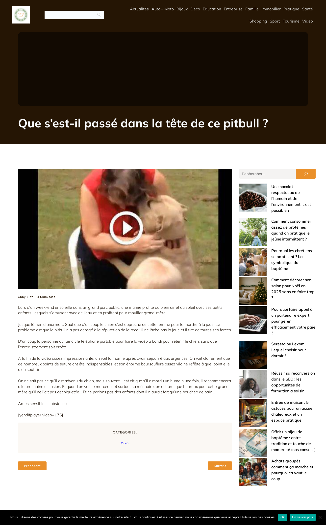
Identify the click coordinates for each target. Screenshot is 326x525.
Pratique (291, 9)
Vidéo (307, 21)
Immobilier (271, 9)
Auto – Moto (162, 9)
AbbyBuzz (25, 297)
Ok (282, 517)
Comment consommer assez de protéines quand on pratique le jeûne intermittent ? (273, 209)
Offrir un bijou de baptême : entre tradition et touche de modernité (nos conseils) (273, 339)
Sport (275, 21)
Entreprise (233, 9)
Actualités (139, 9)
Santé (307, 9)
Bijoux (182, 9)
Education (212, 9)
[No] (319, 517)
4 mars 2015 (46, 297)
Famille (252, 9)
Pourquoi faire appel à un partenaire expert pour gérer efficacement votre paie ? (275, 266)
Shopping (258, 21)
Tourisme (291, 21)
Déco (195, 9)
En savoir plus (302, 517)
